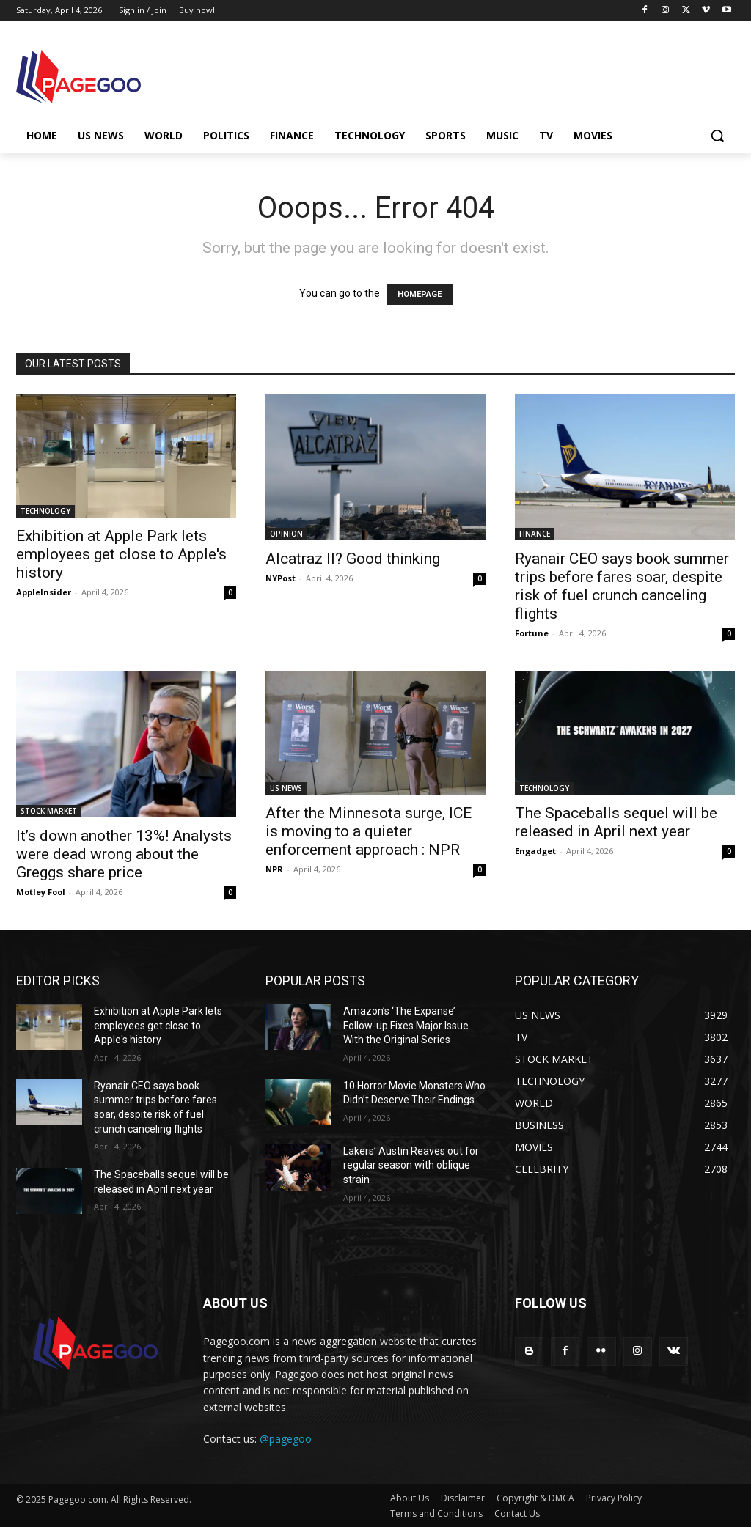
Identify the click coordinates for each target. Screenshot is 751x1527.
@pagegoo (286, 1439)
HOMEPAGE (420, 294)
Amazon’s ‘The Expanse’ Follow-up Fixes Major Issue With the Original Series (406, 1025)
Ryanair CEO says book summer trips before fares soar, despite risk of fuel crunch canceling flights (622, 586)
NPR (274, 869)
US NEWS (286, 788)
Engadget (535, 850)
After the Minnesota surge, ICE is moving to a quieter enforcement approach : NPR (368, 831)
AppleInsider (43, 591)
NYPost (280, 578)
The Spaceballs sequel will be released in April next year (616, 822)
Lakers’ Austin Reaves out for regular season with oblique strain (411, 1165)
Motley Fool (40, 891)
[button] (717, 135)
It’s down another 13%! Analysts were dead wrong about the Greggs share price (124, 854)
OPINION (286, 534)
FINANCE (534, 534)
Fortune (532, 633)
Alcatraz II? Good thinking (352, 558)
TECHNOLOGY (45, 511)
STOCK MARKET (49, 811)
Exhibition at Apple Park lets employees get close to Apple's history (121, 554)
